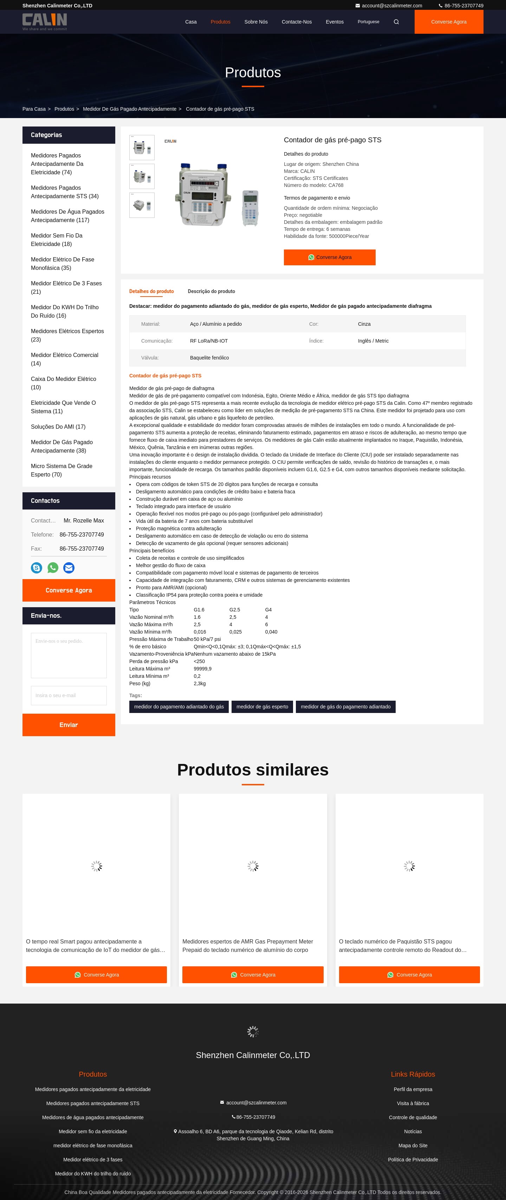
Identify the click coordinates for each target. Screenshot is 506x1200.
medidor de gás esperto (262, 706)
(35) (63, 264)
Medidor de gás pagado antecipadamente (129, 109)
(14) (64, 359)
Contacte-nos (297, 22)
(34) (65, 192)
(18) (57, 240)
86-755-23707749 (461, 5)
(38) (62, 446)
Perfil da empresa (413, 1089)
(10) (63, 383)
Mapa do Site (413, 1145)
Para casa (34, 109)
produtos (64, 109)
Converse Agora (449, 22)
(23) (67, 335)
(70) (61, 470)
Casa (191, 22)
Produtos (221, 22)
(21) (66, 287)
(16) (65, 311)
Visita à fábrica (413, 1103)
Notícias (413, 1131)
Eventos (335, 22)
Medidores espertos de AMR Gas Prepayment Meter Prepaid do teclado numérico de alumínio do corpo (247, 946)
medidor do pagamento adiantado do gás (179, 706)
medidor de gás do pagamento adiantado (345, 706)
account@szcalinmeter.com (389, 5)
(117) (67, 216)
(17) (58, 427)
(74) (57, 164)
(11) (63, 407)
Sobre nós (256, 22)
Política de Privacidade (413, 1159)
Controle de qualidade (413, 1117)
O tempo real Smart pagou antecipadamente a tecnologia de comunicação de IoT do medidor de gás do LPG (93, 946)
